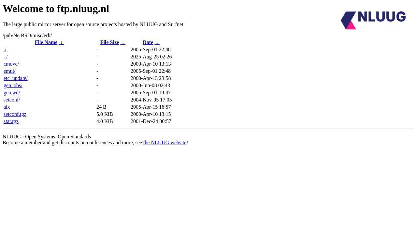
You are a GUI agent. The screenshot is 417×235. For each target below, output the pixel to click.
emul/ (9, 71)
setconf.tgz (15, 114)
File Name (46, 42)
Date (148, 42)
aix (7, 107)
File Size (109, 42)
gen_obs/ (13, 85)
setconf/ (12, 99)
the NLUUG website (164, 142)
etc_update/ (16, 78)
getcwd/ (12, 92)
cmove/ (11, 64)
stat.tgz (11, 121)
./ (5, 49)
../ (5, 56)
